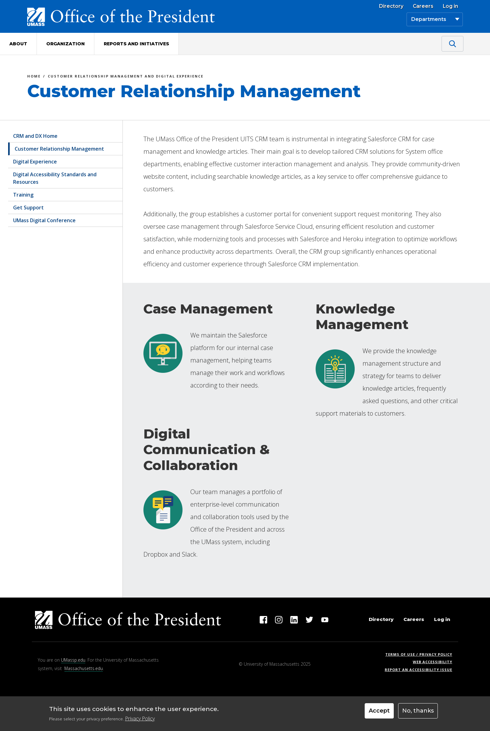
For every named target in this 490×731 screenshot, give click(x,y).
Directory (391, 6)
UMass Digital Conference (44, 220)
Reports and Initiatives (136, 44)
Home (34, 77)
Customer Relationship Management (59, 148)
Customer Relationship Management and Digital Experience (125, 77)
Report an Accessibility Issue (420, 670)
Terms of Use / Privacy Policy (420, 654)
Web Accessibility (432, 662)
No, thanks (418, 710)
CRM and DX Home (35, 136)
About (18, 44)
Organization (65, 44)
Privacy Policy (140, 718)
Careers (423, 6)
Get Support (28, 207)
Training (23, 194)
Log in (450, 6)
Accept (379, 710)
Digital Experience (35, 161)
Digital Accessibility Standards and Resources (55, 178)
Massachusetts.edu (83, 668)
